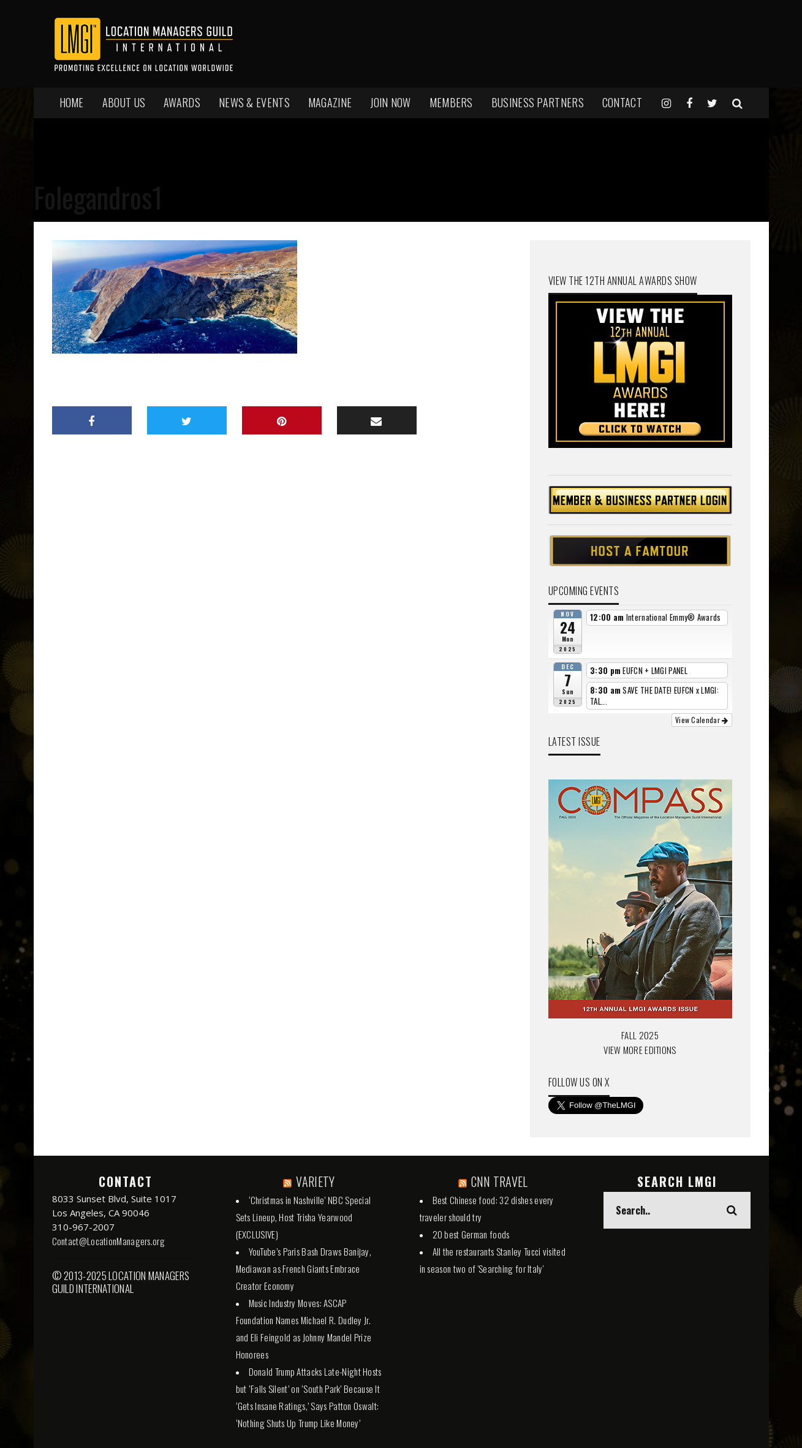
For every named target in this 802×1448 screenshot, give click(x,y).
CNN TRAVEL (499, 1181)
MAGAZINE (330, 102)
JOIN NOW (390, 102)
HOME (71, 102)
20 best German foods (471, 1234)
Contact (622, 102)
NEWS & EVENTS (254, 102)
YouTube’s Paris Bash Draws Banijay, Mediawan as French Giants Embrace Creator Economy (304, 1268)
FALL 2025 (640, 1035)
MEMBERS (451, 102)
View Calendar (701, 720)
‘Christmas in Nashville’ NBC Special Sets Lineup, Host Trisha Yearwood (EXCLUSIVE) (303, 1217)
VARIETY (315, 1181)
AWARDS (182, 102)
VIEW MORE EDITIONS (639, 1049)
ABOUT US (123, 102)
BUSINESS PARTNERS (537, 102)
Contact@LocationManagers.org (108, 1241)
